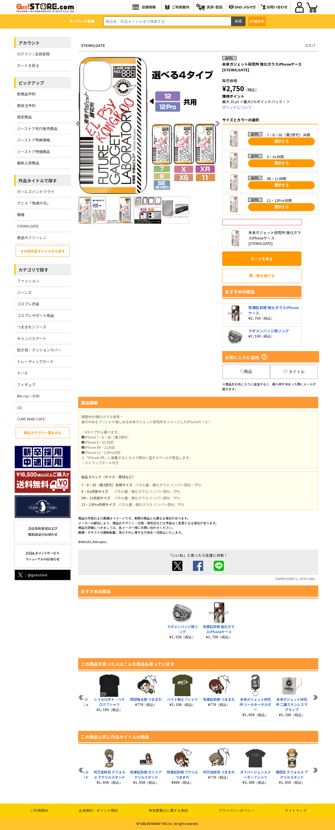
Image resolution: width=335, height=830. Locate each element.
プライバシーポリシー (236, 810)
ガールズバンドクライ (35, 191)
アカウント (29, 43)
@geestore (32, 574)
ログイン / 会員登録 (33, 54)
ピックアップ (31, 83)
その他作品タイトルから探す (42, 251)
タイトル (294, 371)
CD (19, 407)
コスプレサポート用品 (35, 315)
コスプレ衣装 (28, 303)
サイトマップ (296, 810)
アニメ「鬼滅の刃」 (33, 203)
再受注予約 (26, 105)
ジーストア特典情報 (33, 140)
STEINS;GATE (28, 226)
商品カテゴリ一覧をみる (42, 432)
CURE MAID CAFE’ (31, 419)
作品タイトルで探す (37, 180)
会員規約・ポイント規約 (98, 810)
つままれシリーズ (31, 327)
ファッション (28, 280)
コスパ (309, 45)
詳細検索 (257, 21)
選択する (281, 141)
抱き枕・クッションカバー (39, 350)
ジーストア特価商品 (33, 151)
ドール (22, 373)
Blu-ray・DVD (28, 396)
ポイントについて (237, 107)
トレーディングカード (35, 361)
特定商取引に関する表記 (168, 810)
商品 (246, 371)
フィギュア (26, 384)
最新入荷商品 (28, 163)
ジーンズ (24, 292)
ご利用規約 (39, 810)
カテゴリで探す (33, 270)
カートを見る (28, 65)
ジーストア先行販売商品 (37, 128)
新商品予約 (26, 94)
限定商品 (24, 117)
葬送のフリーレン (32, 237)
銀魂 (20, 214)
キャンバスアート (31, 338)
